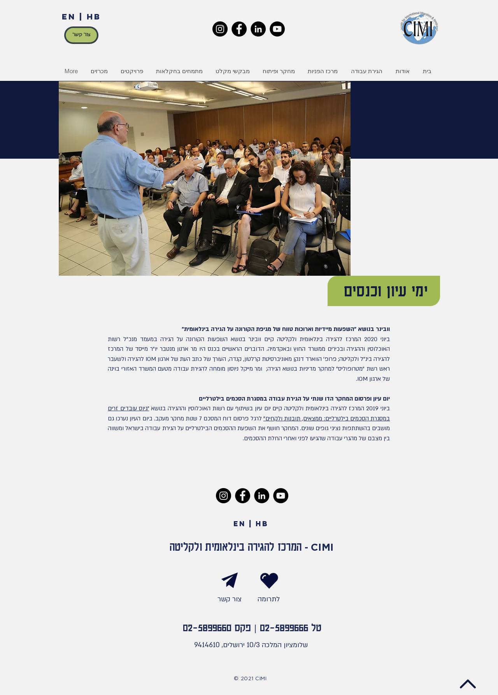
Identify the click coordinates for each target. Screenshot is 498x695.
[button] (131, 71)
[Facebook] (239, 29)
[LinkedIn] (258, 29)
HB (94, 16)
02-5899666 (284, 627)
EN (69, 16)
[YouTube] (277, 29)
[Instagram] (220, 29)
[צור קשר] (81, 35)
